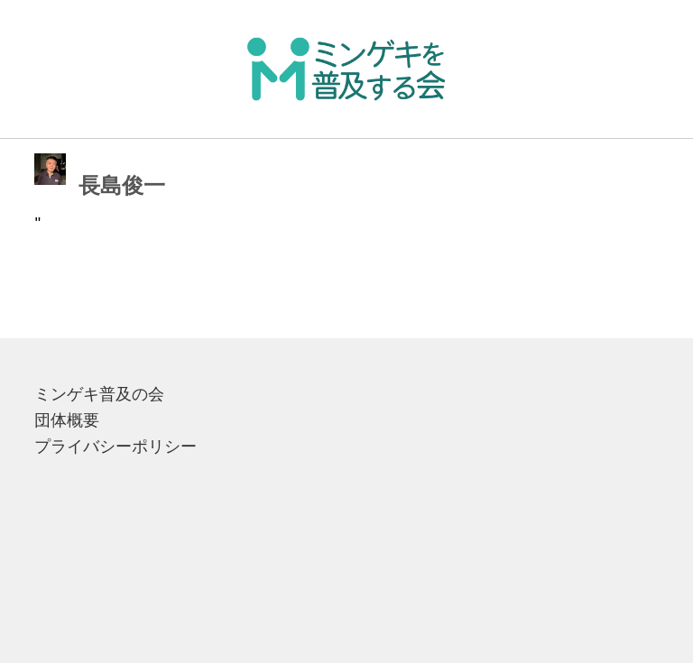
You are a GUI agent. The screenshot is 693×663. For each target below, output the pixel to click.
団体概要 (66, 420)
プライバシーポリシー (115, 446)
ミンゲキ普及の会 (99, 394)
